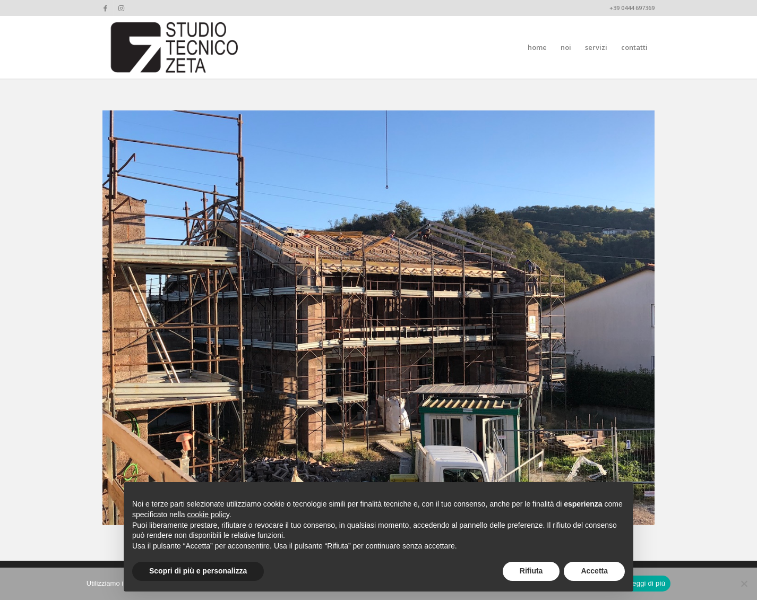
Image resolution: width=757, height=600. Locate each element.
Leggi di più (647, 583)
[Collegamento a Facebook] (105, 8)
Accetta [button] (594, 571)
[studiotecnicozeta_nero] (174, 47)
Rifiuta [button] (531, 571)
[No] (743, 583)
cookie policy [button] (208, 514)
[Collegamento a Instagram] (122, 8)
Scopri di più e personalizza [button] (198, 571)
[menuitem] (537, 47)
